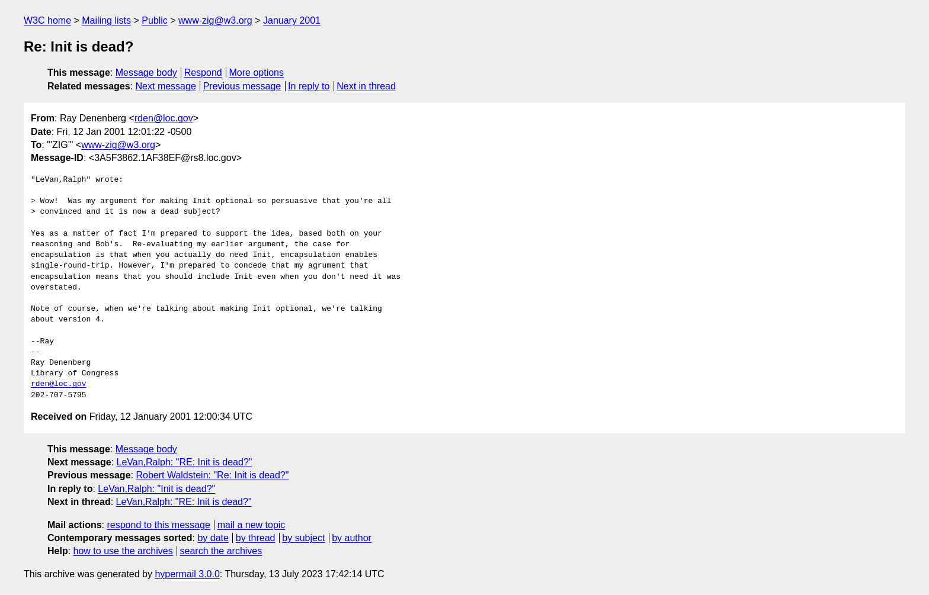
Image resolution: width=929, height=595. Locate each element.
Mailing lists (106, 20)
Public (155, 20)
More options (256, 72)
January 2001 (292, 20)
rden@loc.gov (163, 118)
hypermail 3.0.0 (187, 574)
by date (212, 538)
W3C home (47, 20)
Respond (203, 72)
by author (351, 538)
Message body (146, 72)
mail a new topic (251, 525)
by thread (256, 538)
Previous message (242, 86)
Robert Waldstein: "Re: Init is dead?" (212, 475)
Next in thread (366, 86)
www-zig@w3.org (215, 20)
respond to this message (158, 525)
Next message (166, 86)
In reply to (308, 86)
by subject (303, 538)
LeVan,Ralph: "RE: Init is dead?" (184, 462)
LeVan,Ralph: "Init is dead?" (156, 489)
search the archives (221, 551)
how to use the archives (123, 551)
